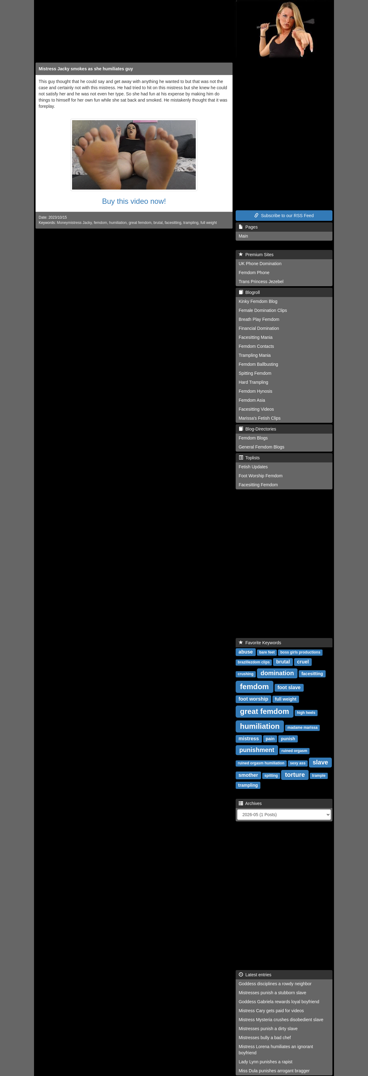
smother (248, 775)
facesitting (173, 223)
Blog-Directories (257, 428)
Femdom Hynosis (255, 391)
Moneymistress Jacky (74, 223)
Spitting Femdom (255, 373)
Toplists (249, 457)
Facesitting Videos (256, 409)
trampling (191, 223)
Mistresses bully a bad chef (265, 1037)
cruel (303, 661)
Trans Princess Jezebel (261, 281)
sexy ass (298, 763)
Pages (248, 227)
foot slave (289, 687)
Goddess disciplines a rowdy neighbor (275, 983)
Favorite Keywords (260, 642)
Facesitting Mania (256, 337)
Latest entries (255, 974)
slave (320, 762)
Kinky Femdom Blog (258, 301)
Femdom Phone (254, 272)
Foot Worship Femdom (261, 475)
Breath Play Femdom (259, 319)
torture (295, 774)
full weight (208, 223)
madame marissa (303, 727)
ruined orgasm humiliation (261, 763)
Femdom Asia (252, 400)
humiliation (118, 223)
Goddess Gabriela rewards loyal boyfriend (279, 1001)
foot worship (253, 699)
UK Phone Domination (260, 263)
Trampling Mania (255, 355)
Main (243, 236)
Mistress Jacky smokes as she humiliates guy (86, 68)
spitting (271, 775)
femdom (100, 223)
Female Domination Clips (263, 310)
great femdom (140, 223)
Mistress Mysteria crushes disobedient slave (281, 1019)
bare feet (267, 652)
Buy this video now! (134, 201)
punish (288, 738)
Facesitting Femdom (258, 484)
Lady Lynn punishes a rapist (266, 1061)
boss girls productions (300, 652)
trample (318, 775)
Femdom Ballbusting (258, 364)
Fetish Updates (253, 466)
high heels (306, 713)
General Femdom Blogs (262, 446)
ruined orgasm (294, 751)
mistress (248, 738)
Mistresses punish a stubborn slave (272, 992)
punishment (256, 749)
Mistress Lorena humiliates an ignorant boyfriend (276, 1049)
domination (277, 673)
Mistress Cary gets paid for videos (271, 1010)
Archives (250, 803)
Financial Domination (259, 328)
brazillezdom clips (254, 662)
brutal (158, 223)
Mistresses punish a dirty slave (268, 1028)
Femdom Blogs (253, 437)
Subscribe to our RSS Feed (284, 215)
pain (270, 738)
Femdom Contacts (256, 346)
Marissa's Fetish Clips (260, 418)
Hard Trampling (253, 382)
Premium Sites (256, 254)
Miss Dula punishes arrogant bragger (274, 1070)
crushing (246, 674)
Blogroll (249, 292)
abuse (245, 651)
